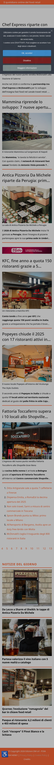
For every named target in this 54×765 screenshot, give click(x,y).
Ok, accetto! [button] (27, 53)
